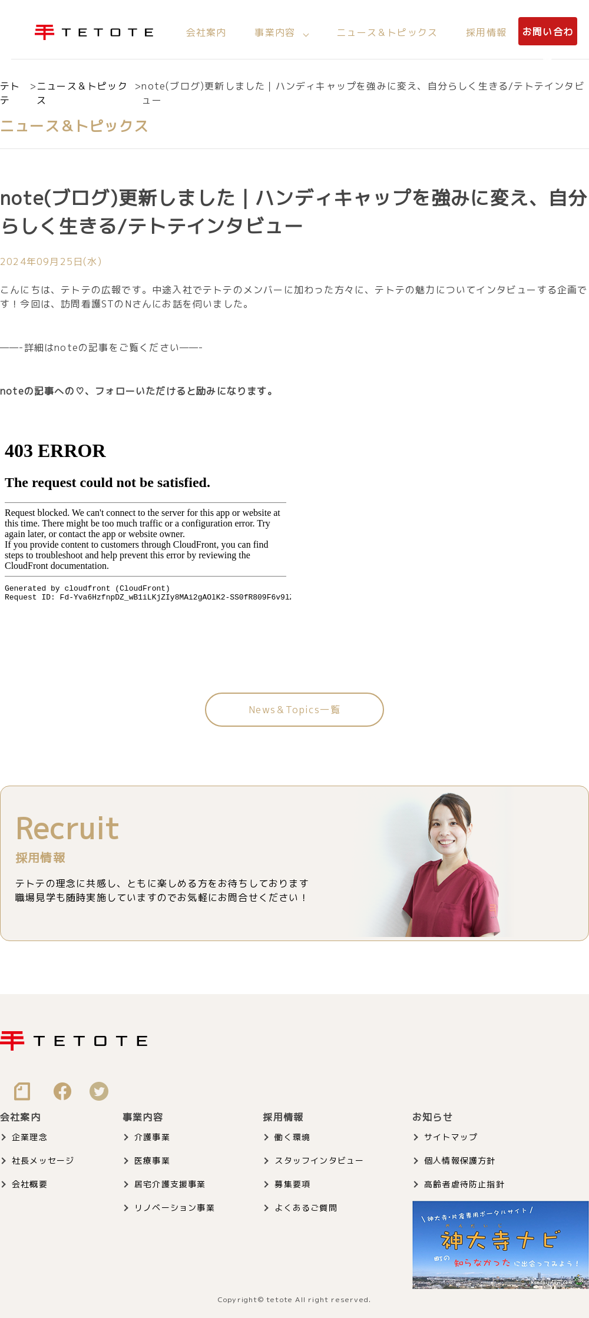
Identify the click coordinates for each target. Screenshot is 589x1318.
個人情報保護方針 (460, 1160)
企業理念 (30, 1137)
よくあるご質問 (305, 1207)
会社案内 (206, 32)
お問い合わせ (547, 46)
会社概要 (30, 1184)
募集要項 (292, 1184)
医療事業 (152, 1160)
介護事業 (152, 1137)
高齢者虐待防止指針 (464, 1184)
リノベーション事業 (174, 1207)
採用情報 (486, 32)
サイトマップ (451, 1137)
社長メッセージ (43, 1160)
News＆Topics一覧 (294, 709)
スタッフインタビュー (319, 1160)
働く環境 (292, 1137)
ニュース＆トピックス (387, 32)
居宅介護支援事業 (170, 1184)
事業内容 (274, 32)
